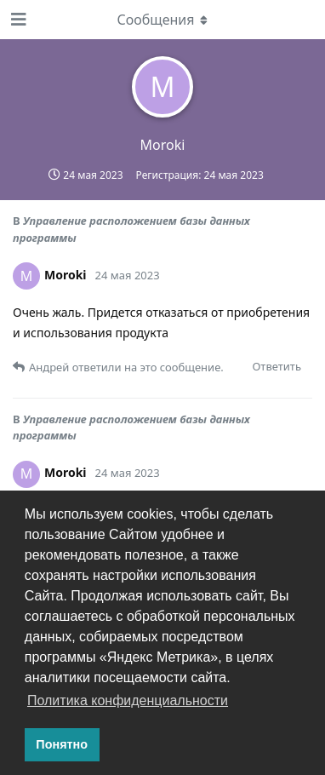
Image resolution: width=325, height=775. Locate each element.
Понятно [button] (62, 744)
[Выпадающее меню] (162, 19)
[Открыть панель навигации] (17, 19)
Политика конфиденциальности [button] (127, 700)
